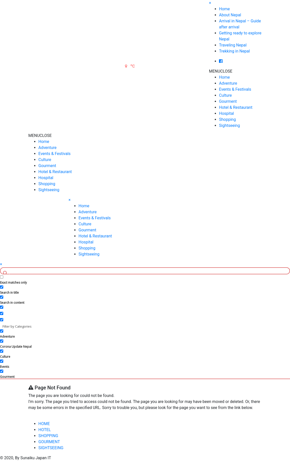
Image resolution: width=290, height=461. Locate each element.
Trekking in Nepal (234, 51)
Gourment (228, 101)
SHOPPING (48, 435)
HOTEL (44, 429)
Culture (225, 95)
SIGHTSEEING (50, 447)
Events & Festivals (235, 89)
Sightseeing (229, 125)
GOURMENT (49, 441)
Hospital (226, 113)
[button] (220, 71)
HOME (44, 423)
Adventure (228, 83)
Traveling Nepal (233, 45)
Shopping (227, 119)
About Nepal (230, 15)
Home (224, 9)
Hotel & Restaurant (235, 107)
